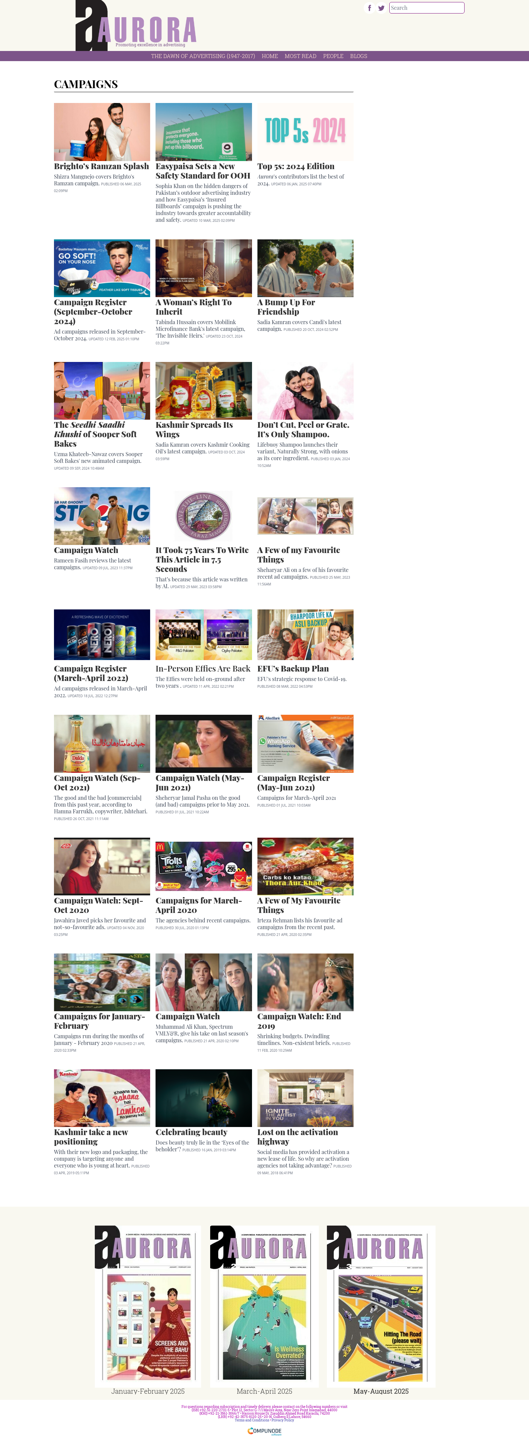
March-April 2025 (264, 1391)
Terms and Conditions (252, 1420)
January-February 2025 (148, 1391)
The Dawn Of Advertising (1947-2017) (203, 55)
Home (270, 55)
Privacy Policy (283, 1420)
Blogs (358, 55)
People (333, 55)
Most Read (300, 55)
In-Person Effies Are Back (203, 668)
